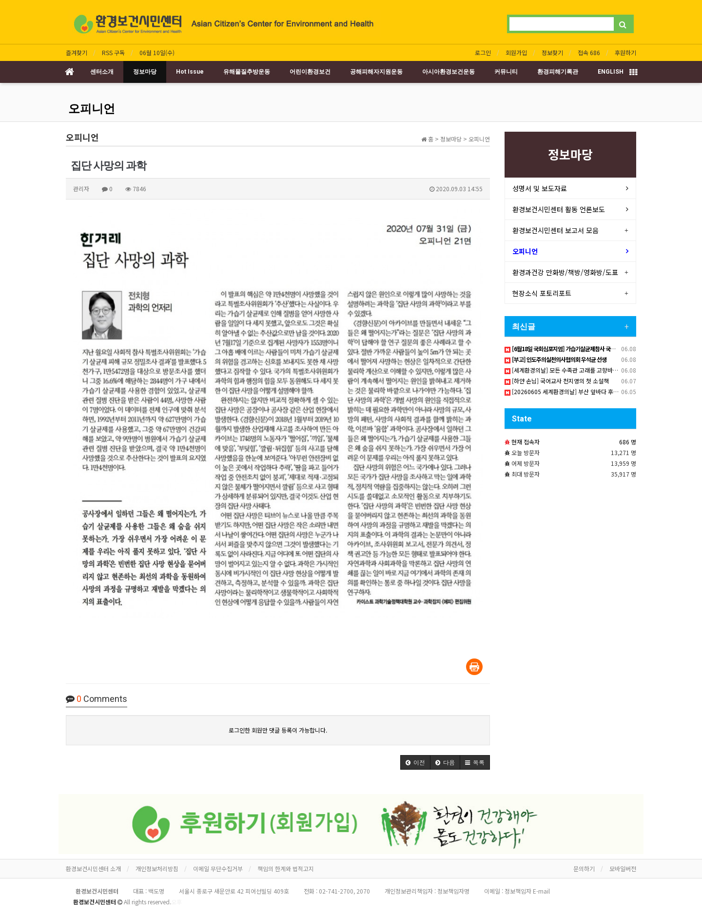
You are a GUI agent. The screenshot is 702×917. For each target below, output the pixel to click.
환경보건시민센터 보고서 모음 (555, 230)
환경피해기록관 (557, 71)
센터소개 (102, 71)
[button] (415, 762)
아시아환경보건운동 (448, 71)
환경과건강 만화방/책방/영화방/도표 (565, 272)
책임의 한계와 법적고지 (285, 868)
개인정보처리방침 (157, 868)
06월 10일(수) (157, 52)
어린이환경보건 (310, 71)
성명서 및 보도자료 (539, 188)
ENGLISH (611, 71)
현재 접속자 (525, 442)
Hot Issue (190, 71)
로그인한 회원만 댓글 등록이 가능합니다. (278, 730)
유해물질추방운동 (246, 71)
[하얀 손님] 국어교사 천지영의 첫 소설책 (557, 381)
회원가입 (516, 52)
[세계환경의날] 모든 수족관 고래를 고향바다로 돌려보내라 (578, 370)
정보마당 (144, 71)
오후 (176, 901)
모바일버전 (622, 868)
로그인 (483, 52)
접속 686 (589, 52)
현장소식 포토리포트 (541, 293)
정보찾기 (552, 52)
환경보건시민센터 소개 (93, 868)
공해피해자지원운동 (376, 71)
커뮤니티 (506, 71)
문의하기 (584, 868)
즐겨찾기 (76, 52)
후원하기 (625, 52)
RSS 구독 (113, 52)
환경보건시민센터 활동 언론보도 (558, 209)
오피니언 (91, 109)
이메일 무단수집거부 (218, 868)
